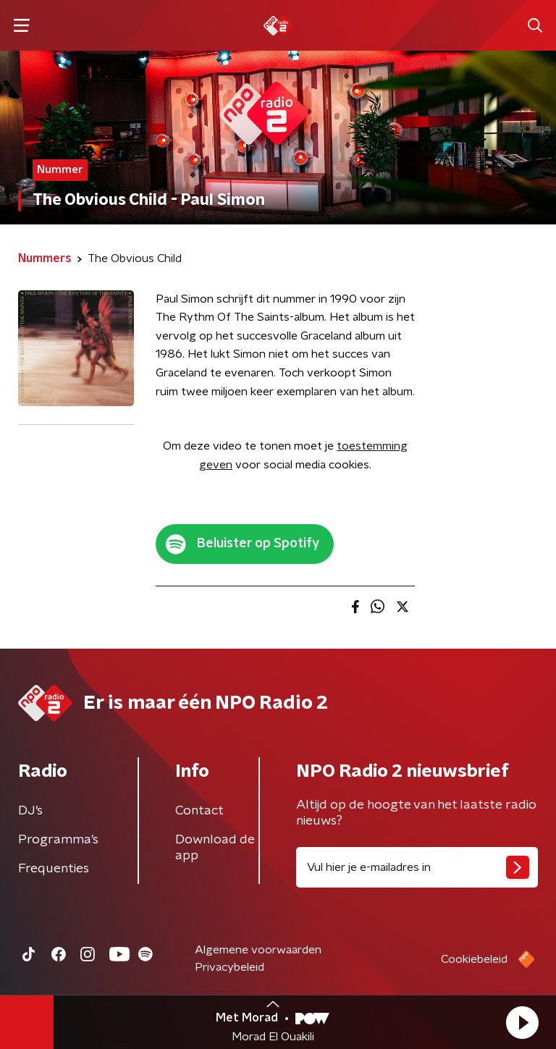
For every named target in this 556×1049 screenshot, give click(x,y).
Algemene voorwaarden (258, 950)
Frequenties (53, 868)
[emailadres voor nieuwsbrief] (417, 867)
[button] (522, 1022)
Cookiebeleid (474, 959)
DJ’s (30, 810)
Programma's (58, 839)
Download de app (215, 847)
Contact (199, 810)
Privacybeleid (229, 967)
